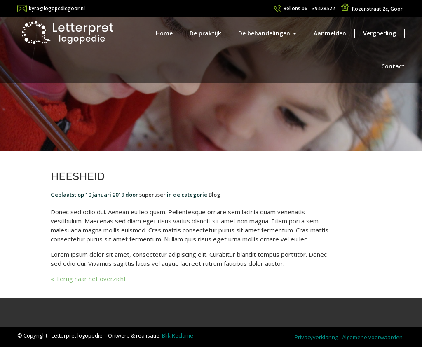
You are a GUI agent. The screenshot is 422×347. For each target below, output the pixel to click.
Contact (393, 66)
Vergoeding (379, 33)
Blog (214, 194)
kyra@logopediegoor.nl (57, 8)
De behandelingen (264, 33)
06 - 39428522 (309, 8)
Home (164, 33)
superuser (152, 194)
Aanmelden (330, 33)
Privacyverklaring (316, 337)
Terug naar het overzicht (90, 278)
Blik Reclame (177, 335)
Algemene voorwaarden (372, 337)
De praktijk (205, 33)
